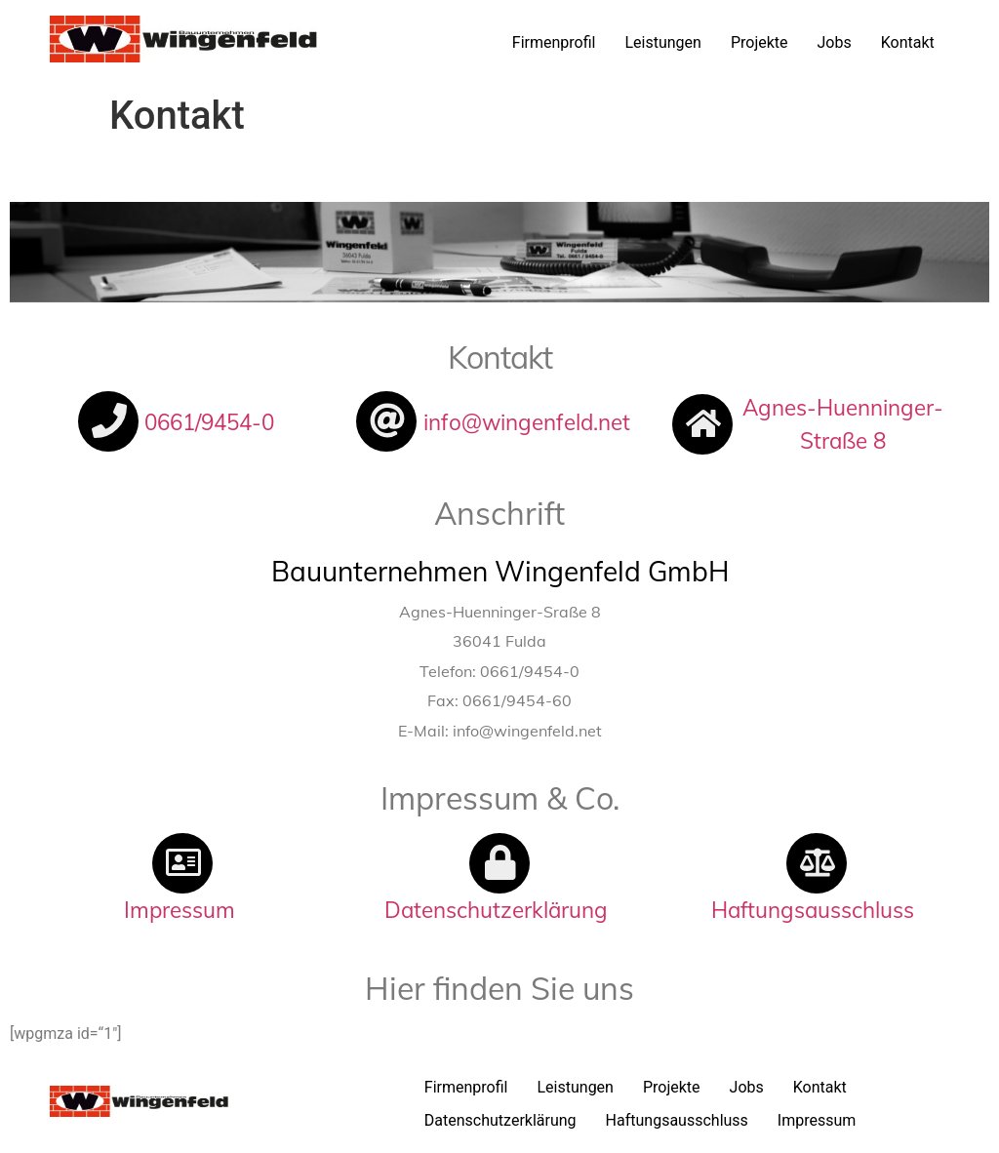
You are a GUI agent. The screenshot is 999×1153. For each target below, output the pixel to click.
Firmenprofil (554, 42)
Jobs (835, 42)
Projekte (759, 42)
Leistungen (662, 42)
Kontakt (908, 42)
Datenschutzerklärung (500, 1120)
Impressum (817, 1120)
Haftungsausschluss (677, 1120)
